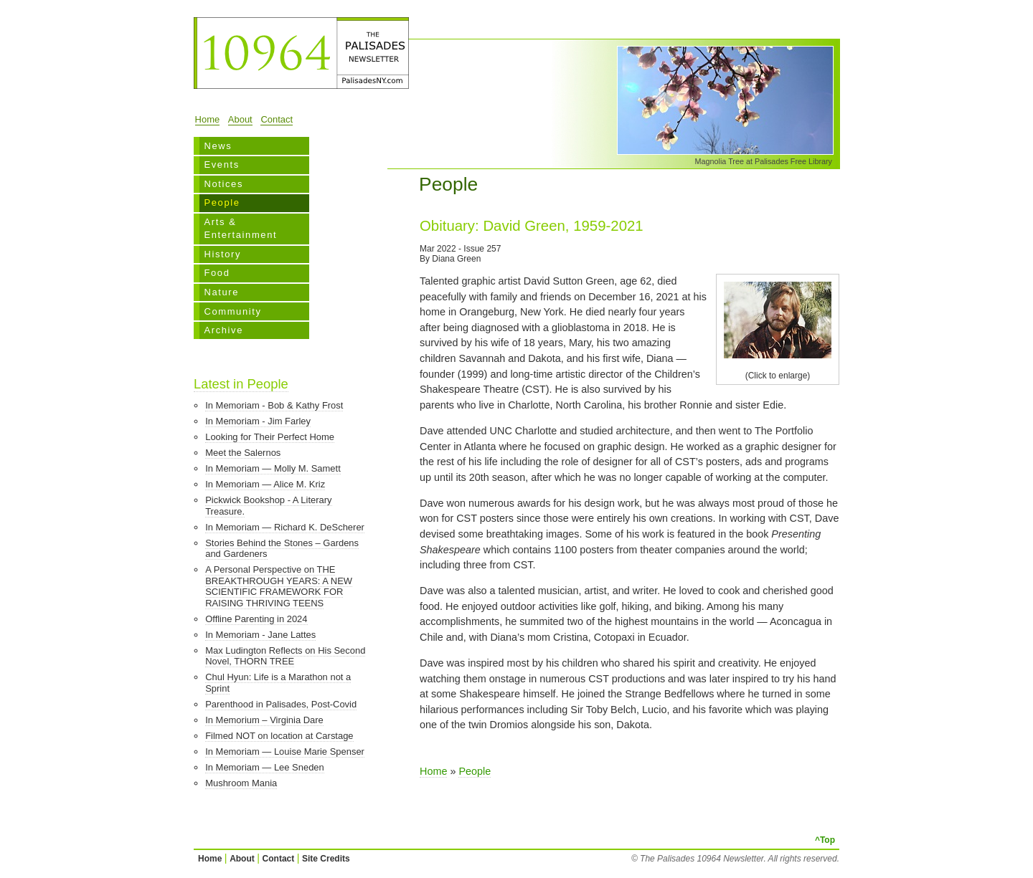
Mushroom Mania (241, 783)
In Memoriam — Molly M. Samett (273, 468)
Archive (223, 330)
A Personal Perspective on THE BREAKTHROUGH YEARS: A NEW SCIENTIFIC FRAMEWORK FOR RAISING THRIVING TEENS (278, 586)
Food (217, 272)
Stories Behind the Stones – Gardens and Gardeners (282, 549)
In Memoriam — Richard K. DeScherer (284, 527)
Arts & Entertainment (240, 228)
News (218, 145)
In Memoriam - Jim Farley (258, 421)
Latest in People (241, 383)
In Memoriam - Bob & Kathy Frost (274, 405)
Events (221, 164)
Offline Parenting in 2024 (256, 619)
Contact (276, 119)
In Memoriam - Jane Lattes (260, 634)
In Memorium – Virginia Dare (264, 720)
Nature (221, 292)
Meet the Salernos (242, 452)
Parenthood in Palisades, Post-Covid (281, 704)
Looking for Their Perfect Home (269, 436)
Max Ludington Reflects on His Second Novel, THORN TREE (285, 656)
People (222, 202)
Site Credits (326, 859)
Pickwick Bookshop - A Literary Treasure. (268, 506)
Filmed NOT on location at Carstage (279, 735)
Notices (223, 183)
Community (232, 311)
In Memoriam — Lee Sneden (264, 767)
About (240, 119)
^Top (825, 840)
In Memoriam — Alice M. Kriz (265, 484)
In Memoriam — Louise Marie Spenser (284, 751)
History (222, 254)
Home (207, 119)
